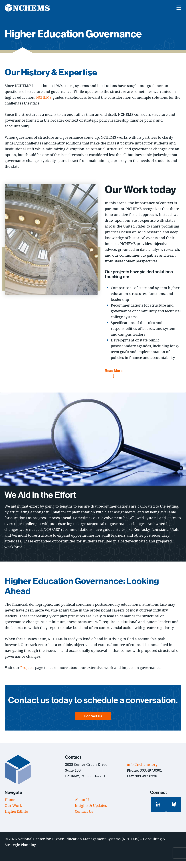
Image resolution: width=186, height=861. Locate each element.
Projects (27, 667)
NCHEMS (44, 97)
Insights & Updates (91, 805)
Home (10, 799)
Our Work (13, 805)
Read (113, 373)
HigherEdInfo (16, 811)
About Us (82, 799)
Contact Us (93, 716)
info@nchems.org (142, 764)
